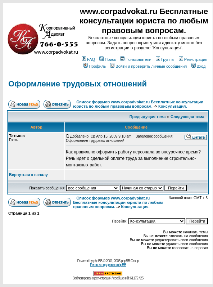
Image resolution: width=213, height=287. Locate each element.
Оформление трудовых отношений (77, 83)
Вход (198, 66)
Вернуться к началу (28, 174)
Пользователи (135, 59)
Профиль (94, 66)
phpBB (97, 261)
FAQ (88, 59)
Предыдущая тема (148, 117)
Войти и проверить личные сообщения (148, 66)
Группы (165, 59)
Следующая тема (187, 117)
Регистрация (193, 59)
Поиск (107, 59)
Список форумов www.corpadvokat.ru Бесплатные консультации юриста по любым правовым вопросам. (138, 104)
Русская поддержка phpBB (108, 265)
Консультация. (172, 106)
